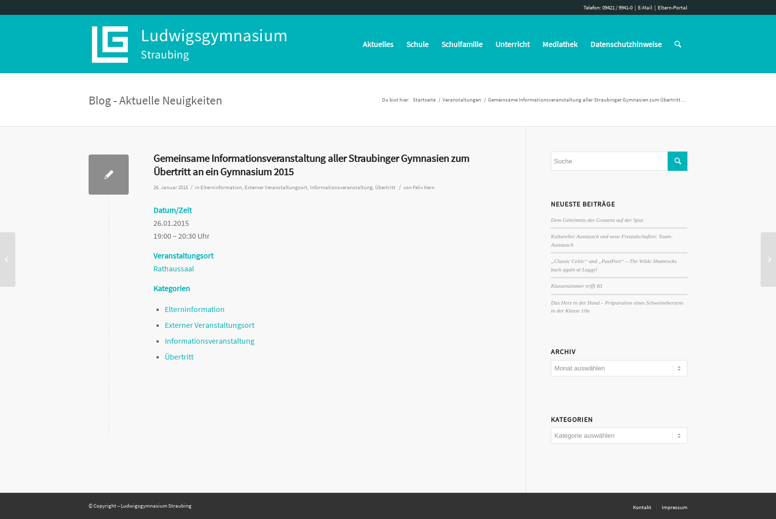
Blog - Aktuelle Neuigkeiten (155, 100)
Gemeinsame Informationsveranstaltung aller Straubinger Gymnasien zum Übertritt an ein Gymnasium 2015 (311, 165)
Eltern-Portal (672, 7)
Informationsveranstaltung (341, 187)
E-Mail (645, 7)
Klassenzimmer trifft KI (576, 286)
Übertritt (385, 187)
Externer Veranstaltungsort (275, 187)
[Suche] (677, 44)
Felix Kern (424, 187)
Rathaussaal (173, 268)
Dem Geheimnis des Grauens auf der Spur (597, 220)
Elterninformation (221, 187)
